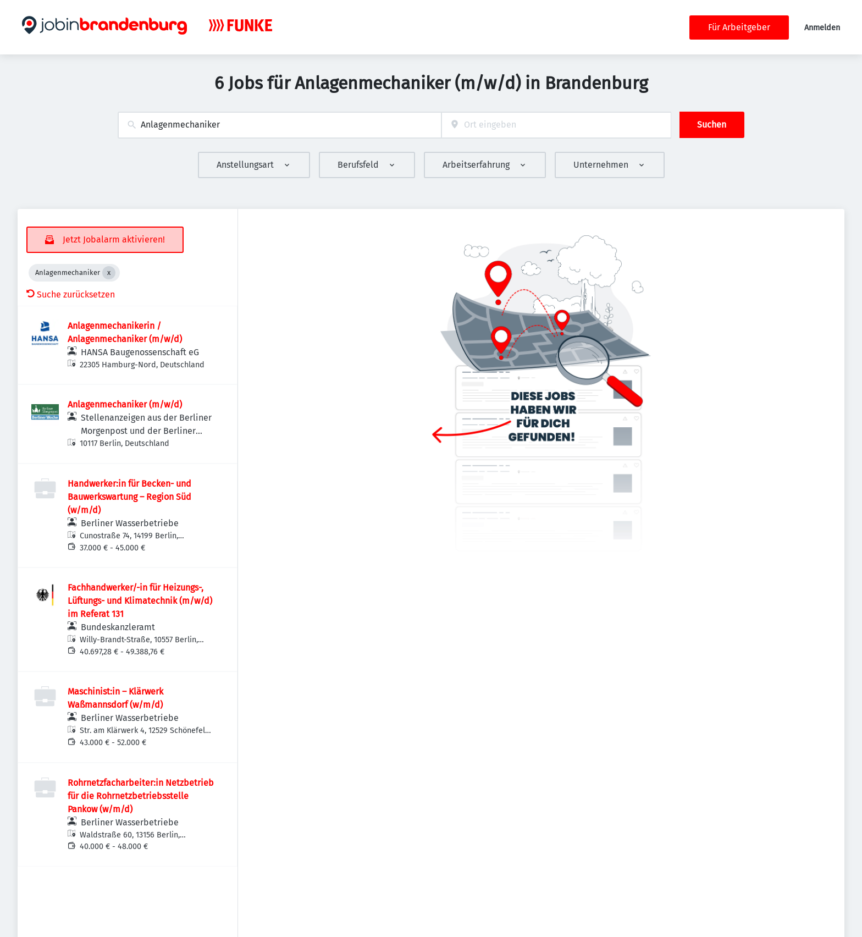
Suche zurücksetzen (70, 294)
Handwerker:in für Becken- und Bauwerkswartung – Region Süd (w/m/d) (129, 496)
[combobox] (279, 125)
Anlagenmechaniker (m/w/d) (125, 404)
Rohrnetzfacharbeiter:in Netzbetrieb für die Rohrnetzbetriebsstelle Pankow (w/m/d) (141, 796)
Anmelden (822, 27)
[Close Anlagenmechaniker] (108, 272)
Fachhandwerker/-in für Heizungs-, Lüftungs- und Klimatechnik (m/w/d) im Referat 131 (140, 600)
